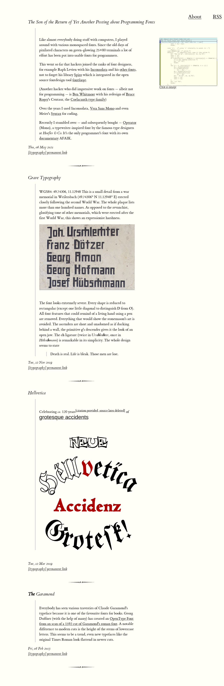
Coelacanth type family (88, 99)
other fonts (128, 69)
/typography (37, 152)
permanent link (57, 152)
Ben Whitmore (83, 94)
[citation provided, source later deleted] (100, 410)
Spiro (78, 75)
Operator (129, 122)
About (195, 17)
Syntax (56, 113)
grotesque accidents (64, 417)
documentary (49, 138)
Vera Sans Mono (102, 108)
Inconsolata (98, 69)
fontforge (79, 80)
